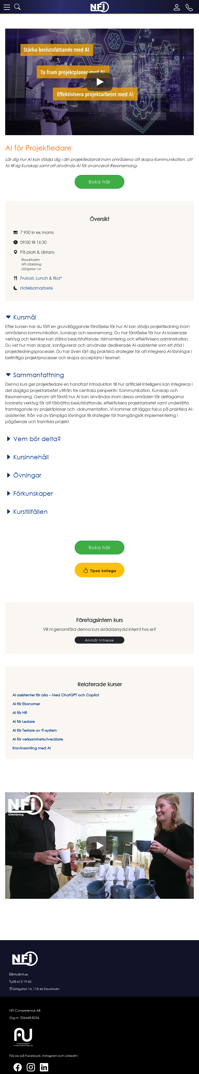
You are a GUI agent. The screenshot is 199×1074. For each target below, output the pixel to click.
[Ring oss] (99, 981)
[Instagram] (29, 1068)
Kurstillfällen (26, 511)
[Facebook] (15, 1068)
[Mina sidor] (178, 7)
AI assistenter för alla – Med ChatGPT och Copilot (55, 695)
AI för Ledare (23, 721)
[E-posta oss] (99, 974)
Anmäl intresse (99, 640)
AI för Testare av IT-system (34, 730)
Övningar (23, 475)
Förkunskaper (29, 493)
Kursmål (20, 317)
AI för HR (19, 712)
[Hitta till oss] (99, 989)
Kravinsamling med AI (31, 748)
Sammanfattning (34, 374)
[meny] (6, 7)
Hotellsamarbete (36, 288)
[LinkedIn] (42, 1068)
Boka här (99, 182)
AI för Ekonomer (26, 704)
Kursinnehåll (27, 457)
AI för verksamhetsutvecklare (37, 739)
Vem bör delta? (33, 438)
